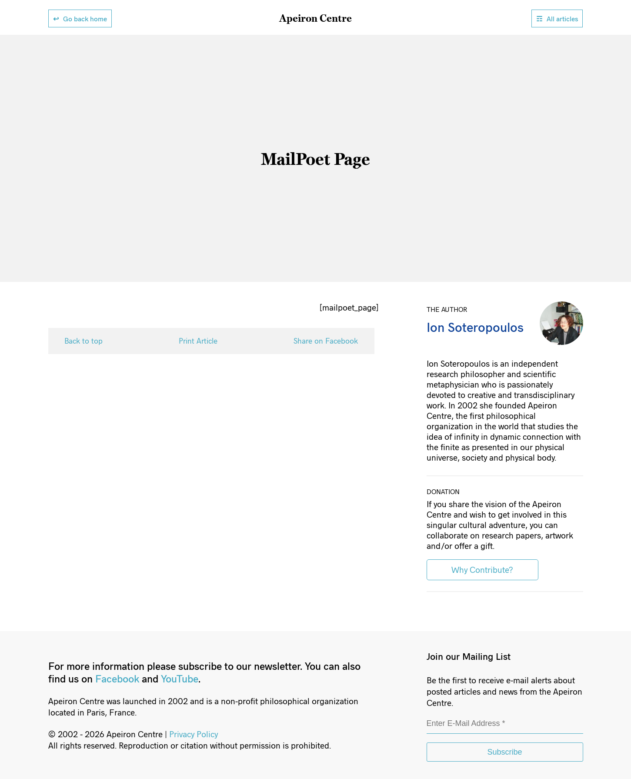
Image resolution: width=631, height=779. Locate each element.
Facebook (117, 678)
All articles (562, 18)
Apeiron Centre (315, 18)
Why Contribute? (482, 569)
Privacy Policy (193, 734)
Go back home (85, 18)
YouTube (179, 678)
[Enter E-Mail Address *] (505, 724)
